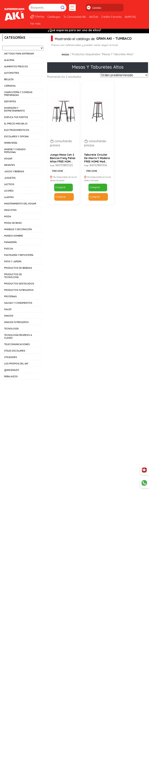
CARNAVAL (10, 85)
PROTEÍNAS (10, 296)
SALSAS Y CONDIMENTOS (18, 302)
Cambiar (96, 7)
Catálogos (53, 17)
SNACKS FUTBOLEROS (16, 322)
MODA (7, 216)
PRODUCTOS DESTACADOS (19, 283)
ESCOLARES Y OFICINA (16, 136)
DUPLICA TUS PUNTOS (16, 117)
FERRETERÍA (10, 142)
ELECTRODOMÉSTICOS (16, 130)
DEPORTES (10, 101)
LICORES (9, 190)
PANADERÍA (10, 242)
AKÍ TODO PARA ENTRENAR (19, 53)
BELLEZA (9, 79)
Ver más (35, 23)
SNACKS (8, 315)
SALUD (8, 309)
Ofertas (39, 16)
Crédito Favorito (111, 17)
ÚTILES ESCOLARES (14, 350)
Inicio (65, 54)
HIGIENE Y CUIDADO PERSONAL (15, 151)
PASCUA (8, 248)
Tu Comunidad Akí (74, 17)
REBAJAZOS (11, 376)
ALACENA (9, 60)
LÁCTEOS (9, 184)
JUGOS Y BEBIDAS (14, 171)
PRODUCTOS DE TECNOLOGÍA (13, 276)
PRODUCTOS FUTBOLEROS (19, 290)
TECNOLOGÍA (11, 328)
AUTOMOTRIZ (11, 72)
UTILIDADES (10, 357)
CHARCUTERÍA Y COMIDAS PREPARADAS (18, 93)
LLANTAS (9, 197)
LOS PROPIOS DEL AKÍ (16, 363)
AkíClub (93, 17)
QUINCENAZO (11, 370)
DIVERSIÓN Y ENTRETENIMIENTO (14, 109)
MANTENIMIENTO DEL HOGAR (20, 203)
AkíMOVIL (130, 17)
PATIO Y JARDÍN (12, 261)
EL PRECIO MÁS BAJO (16, 123)
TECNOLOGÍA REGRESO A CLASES (18, 336)
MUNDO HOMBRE (13, 235)
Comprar (60, 187)
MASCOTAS (10, 210)
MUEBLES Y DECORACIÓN (18, 229)
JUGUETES (10, 177)
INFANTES (9, 165)
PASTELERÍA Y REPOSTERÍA (18, 255)
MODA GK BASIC (13, 222)
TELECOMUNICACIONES (17, 344)
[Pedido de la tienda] (124, 75)
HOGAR (8, 158)
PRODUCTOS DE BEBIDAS (18, 267)
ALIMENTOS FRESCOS (16, 66)
